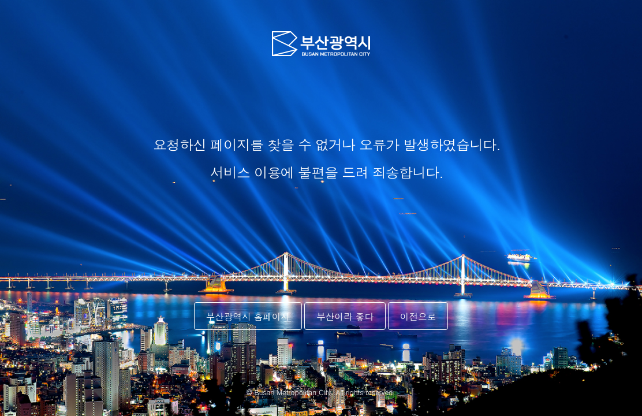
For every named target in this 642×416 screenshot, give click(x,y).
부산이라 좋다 (345, 316)
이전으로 (418, 316)
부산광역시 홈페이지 (248, 316)
